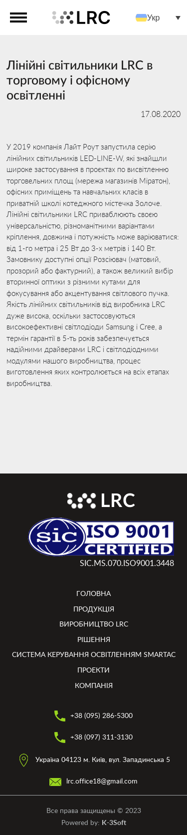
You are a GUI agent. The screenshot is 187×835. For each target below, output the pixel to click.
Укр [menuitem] (153, 17)
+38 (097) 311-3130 (93, 737)
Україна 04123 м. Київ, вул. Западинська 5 (93, 760)
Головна (93, 594)
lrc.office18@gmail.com (93, 781)
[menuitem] (161, 18)
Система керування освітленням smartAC (94, 655)
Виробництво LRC (93, 624)
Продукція (93, 609)
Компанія (94, 686)
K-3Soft (114, 823)
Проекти (93, 670)
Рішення (93, 640)
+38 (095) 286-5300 (93, 716)
